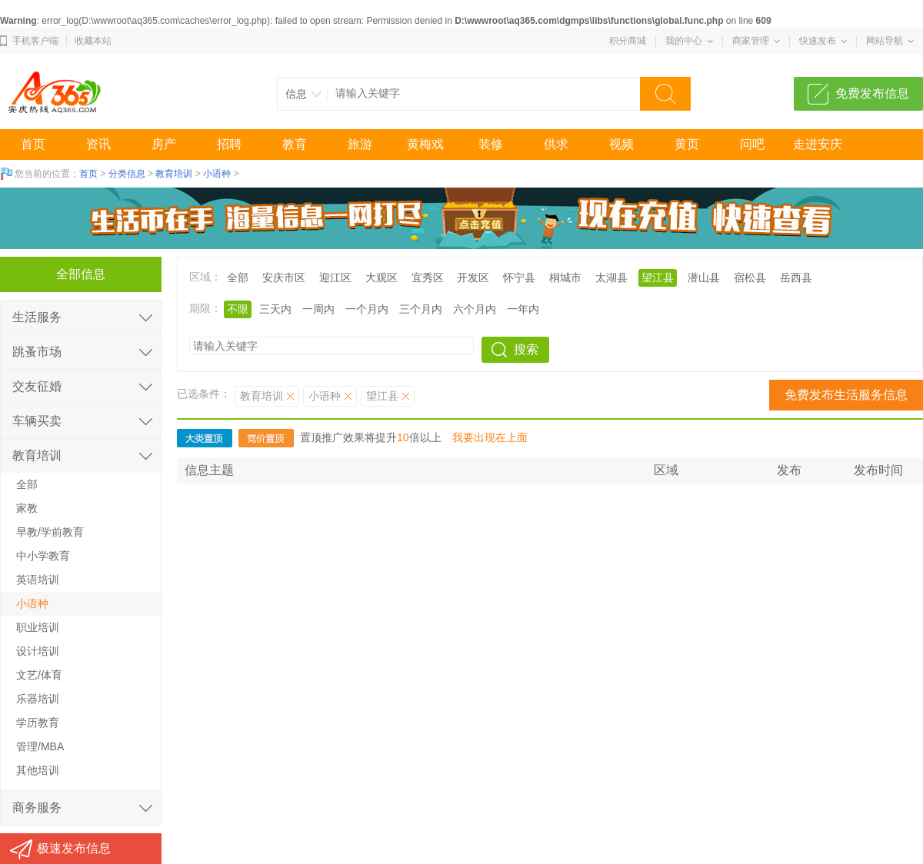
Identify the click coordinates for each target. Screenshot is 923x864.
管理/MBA (40, 746)
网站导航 (884, 40)
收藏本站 (93, 40)
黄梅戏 (425, 144)
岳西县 (796, 277)
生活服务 (37, 317)
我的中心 (683, 40)
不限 (237, 309)
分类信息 (126, 173)
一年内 (523, 309)
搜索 (526, 349)
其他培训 (37, 770)
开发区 (473, 277)
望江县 (657, 277)
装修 (490, 144)
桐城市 (565, 277)
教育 (294, 144)
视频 (621, 144)
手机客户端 (35, 40)
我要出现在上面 (490, 437)
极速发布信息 (74, 848)
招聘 (229, 144)
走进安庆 (817, 144)
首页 (33, 144)
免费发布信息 (872, 93)
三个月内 (420, 309)
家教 (27, 508)
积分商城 (627, 40)
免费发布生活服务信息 (846, 394)
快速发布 (817, 40)
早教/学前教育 (50, 532)
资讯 (98, 144)
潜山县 (704, 277)
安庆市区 (283, 277)
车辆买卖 (37, 420)
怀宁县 (519, 277)
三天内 (275, 309)
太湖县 (611, 277)
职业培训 (37, 627)
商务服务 (37, 807)
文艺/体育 (39, 675)
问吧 (752, 144)
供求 (556, 144)
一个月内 (366, 309)
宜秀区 (428, 277)
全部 (237, 277)
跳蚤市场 (37, 351)
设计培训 (37, 651)
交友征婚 (37, 386)
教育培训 (173, 173)
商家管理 (750, 40)
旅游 (360, 144)
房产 (164, 144)
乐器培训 (37, 699)
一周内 (318, 309)
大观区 (381, 277)
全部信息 (80, 274)
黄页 (687, 144)
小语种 (217, 173)
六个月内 (474, 309)
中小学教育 (43, 556)
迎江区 (335, 277)
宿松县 (750, 277)
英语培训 (37, 579)
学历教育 (37, 722)
